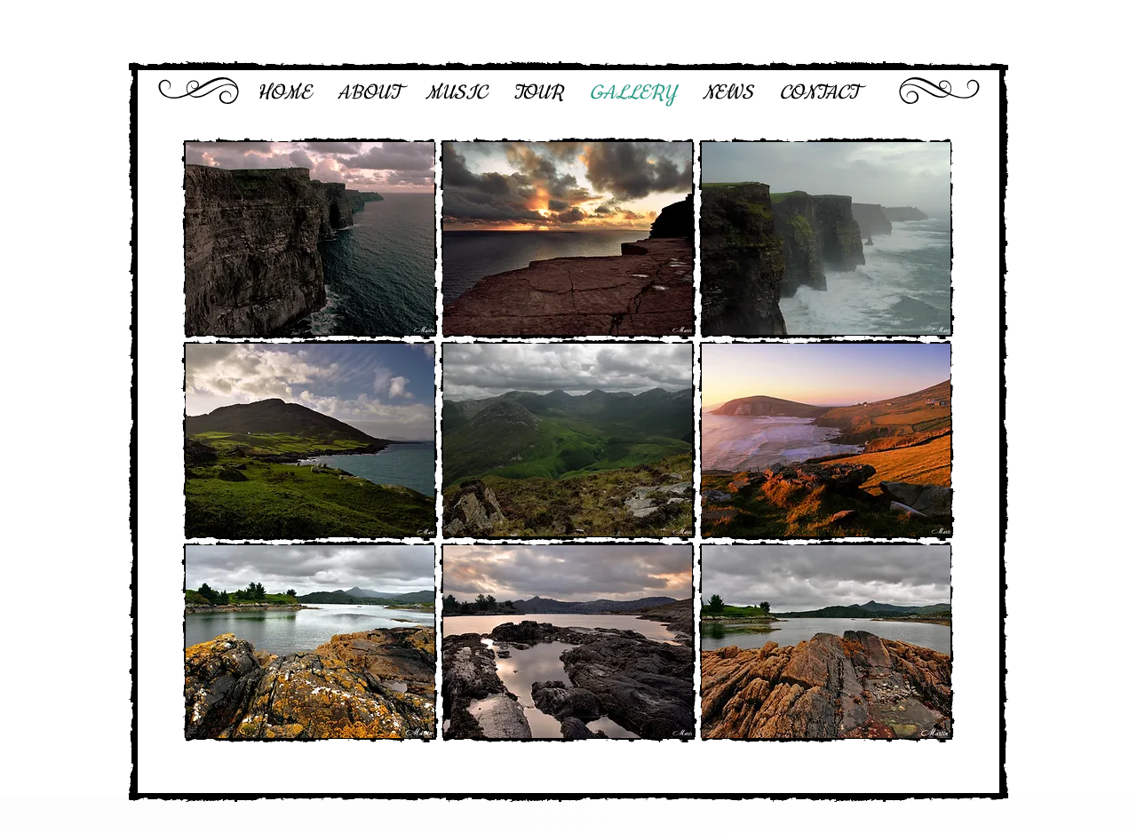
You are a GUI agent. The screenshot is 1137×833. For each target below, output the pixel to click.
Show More (568, 767)
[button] (310, 238)
